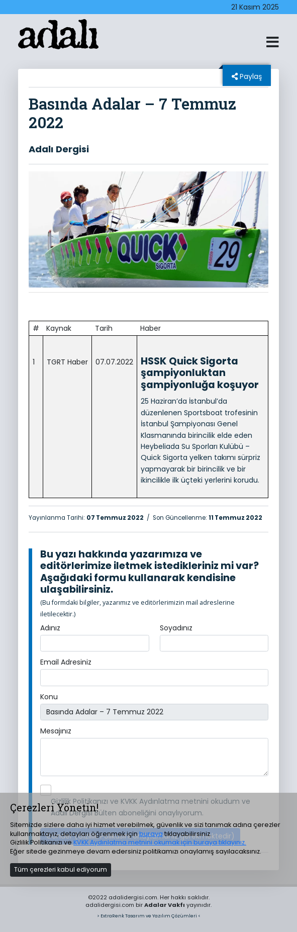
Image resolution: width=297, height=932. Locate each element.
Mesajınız (55, 730)
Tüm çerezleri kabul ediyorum (60, 869)
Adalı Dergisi (59, 149)
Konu (49, 696)
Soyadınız (176, 627)
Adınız (50, 627)
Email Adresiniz (65, 662)
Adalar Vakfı (164, 905)
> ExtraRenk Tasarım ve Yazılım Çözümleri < (149, 915)
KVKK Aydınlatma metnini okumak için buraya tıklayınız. (159, 842)
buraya (151, 833)
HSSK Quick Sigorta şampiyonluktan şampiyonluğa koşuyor (200, 373)
